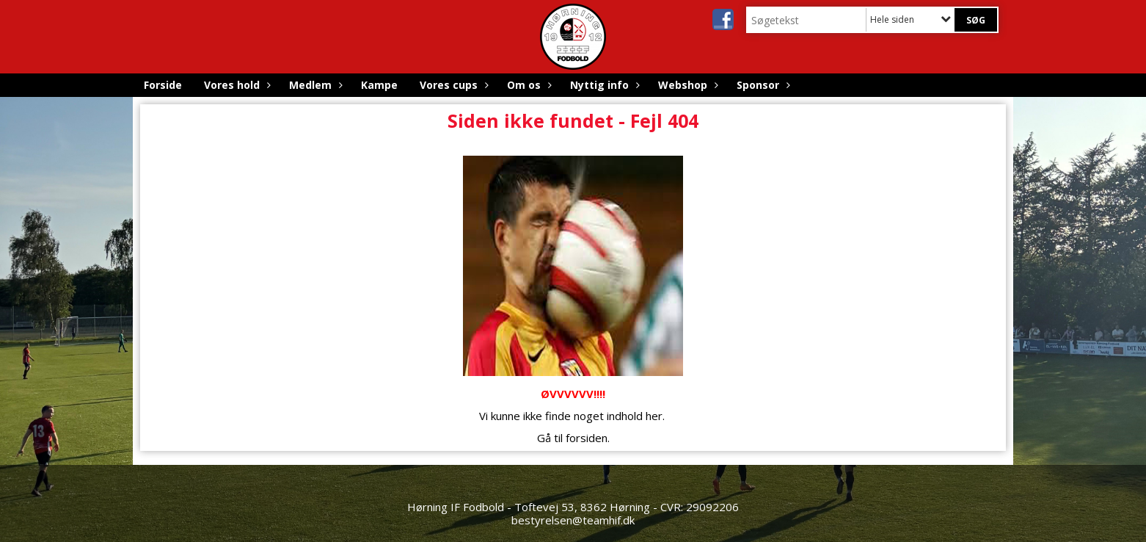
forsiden (586, 437)
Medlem (314, 85)
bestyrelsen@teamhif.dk (573, 520)
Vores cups (452, 85)
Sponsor (761, 85)
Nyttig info (603, 85)
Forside (163, 85)
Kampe (379, 85)
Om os (527, 85)
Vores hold (235, 85)
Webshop (686, 85)
